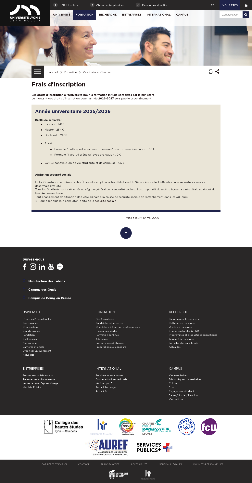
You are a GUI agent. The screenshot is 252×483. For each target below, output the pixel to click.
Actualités (28, 354)
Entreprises (131, 14)
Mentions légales (170, 464)
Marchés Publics (32, 387)
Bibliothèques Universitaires (185, 379)
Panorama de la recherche (184, 319)
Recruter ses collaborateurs (39, 379)
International (159, 14)
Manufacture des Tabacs (46, 281)
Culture (173, 383)
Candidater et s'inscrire (96, 72)
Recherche (108, 14)
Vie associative (177, 375)
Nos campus (30, 343)
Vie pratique (176, 399)
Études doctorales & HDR (184, 331)
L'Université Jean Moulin (37, 319)
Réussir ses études (106, 331)
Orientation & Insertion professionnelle (118, 327)
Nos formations (105, 319)
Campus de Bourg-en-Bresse (49, 298)
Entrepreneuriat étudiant (110, 343)
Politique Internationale (109, 375)
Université (61, 14)
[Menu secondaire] (38, 72)
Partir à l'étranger (106, 387)
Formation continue (107, 335)
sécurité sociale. (106, 200)
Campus (182, 14)
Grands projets (31, 331)
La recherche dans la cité (183, 343)
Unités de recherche (180, 327)
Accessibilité (139, 464)
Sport (172, 387)
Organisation (30, 327)
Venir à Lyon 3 (104, 383)
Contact (83, 464)
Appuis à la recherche (181, 339)
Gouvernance (30, 323)
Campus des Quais (42, 289)
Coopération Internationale (111, 379)
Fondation (29, 335)
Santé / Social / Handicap (184, 395)
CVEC (49, 162)
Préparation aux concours (111, 347)
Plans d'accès (110, 464)
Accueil (53, 72)
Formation (85, 14)
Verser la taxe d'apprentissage (40, 383)
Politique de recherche (182, 323)
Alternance (102, 339)
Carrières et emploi (34, 347)
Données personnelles (208, 464)
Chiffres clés (30, 339)
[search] (234, 14)
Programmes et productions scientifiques (193, 335)
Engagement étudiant (181, 391)
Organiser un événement (37, 351)
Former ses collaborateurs (38, 375)
